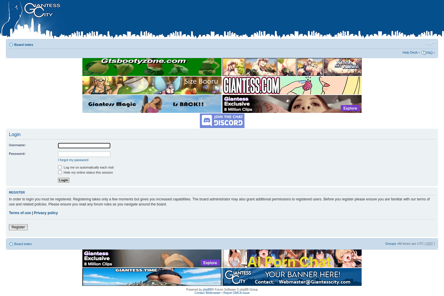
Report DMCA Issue (236, 293)
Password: (17, 153)
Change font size (430, 43)
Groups (390, 243)
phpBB (207, 289)
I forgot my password (73, 160)
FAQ (429, 52)
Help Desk (410, 52)
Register (18, 227)
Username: (17, 145)
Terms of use (20, 213)
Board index (23, 44)
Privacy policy (46, 213)
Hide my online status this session (85, 172)
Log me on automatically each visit (86, 167)
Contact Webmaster (207, 293)
